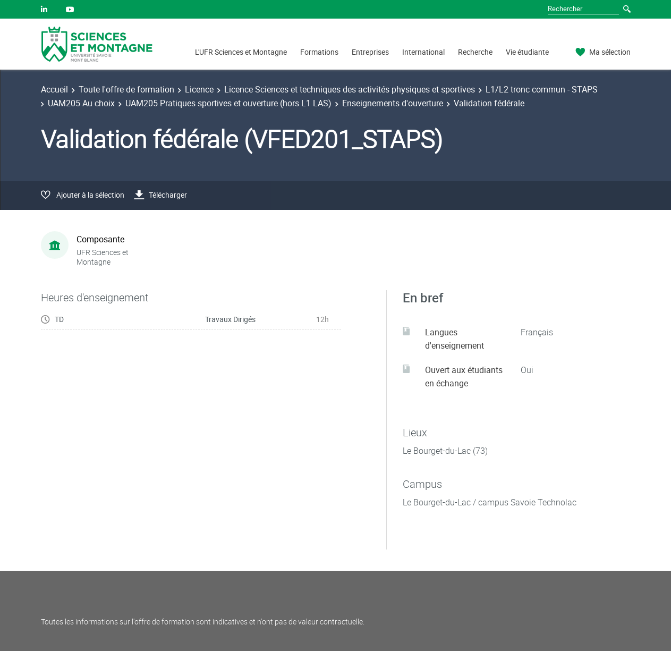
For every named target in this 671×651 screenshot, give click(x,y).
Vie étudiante (527, 52)
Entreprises (370, 52)
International (423, 52)
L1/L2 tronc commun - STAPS (542, 89)
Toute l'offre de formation (126, 89)
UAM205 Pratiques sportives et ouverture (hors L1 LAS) (228, 103)
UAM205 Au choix (81, 103)
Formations (319, 52)
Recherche (475, 52)
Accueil (54, 89)
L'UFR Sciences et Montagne (241, 52)
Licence (199, 89)
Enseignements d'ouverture (392, 103)
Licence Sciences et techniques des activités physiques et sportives (349, 89)
